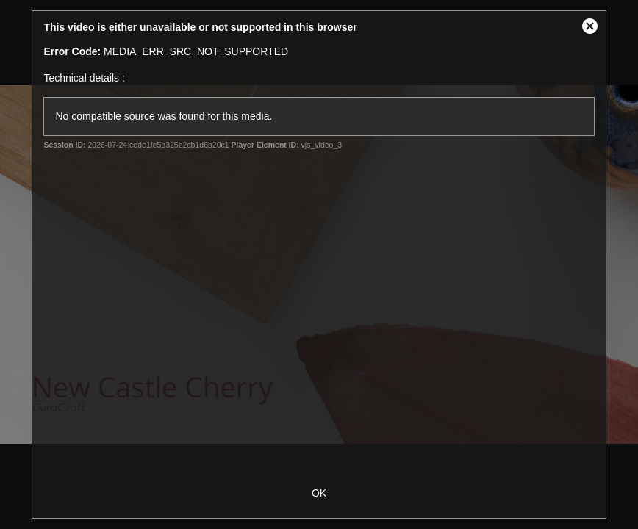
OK (319, 493)
